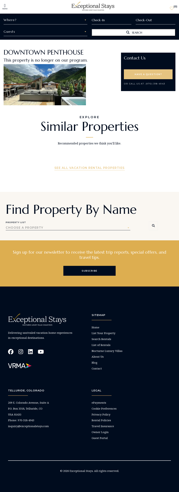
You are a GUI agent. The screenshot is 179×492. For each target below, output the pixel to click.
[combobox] (45, 19)
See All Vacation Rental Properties (89, 168)
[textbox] (45, 19)
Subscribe (89, 270)
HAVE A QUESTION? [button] (148, 74)
